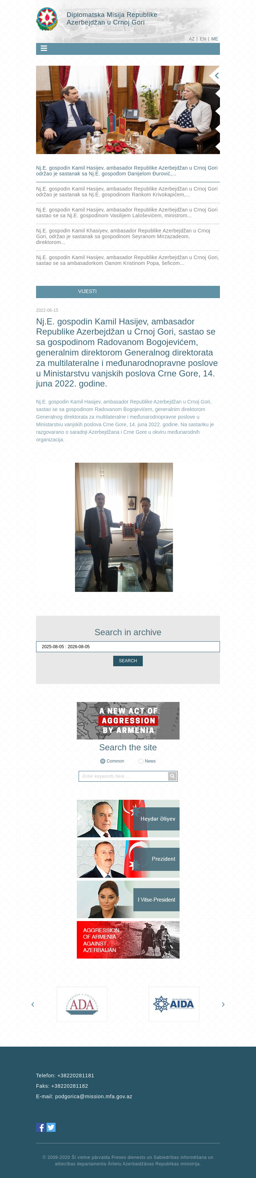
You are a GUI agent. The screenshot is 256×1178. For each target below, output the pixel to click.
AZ (192, 39)
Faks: (62, 1086)
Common (115, 761)
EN (203, 39)
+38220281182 (69, 1086)
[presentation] (33, 1003)
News (150, 761)
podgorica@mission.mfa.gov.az (93, 1096)
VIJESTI (87, 291)
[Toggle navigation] (44, 48)
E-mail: (84, 1096)
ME (214, 39)
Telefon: (65, 1075)
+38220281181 (75, 1075)
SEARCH (128, 660)
